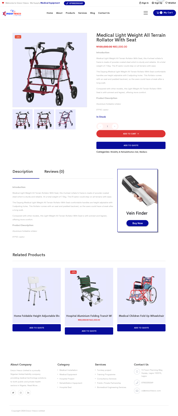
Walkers (143, 151)
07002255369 (74, 3)
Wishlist (172, 3)
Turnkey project (104, 370)
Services (82, 13)
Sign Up (158, 3)
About (59, 13)
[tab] (28, 171)
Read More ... (33, 385)
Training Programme (106, 374)
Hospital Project (66, 378)
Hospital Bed (65, 387)
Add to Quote (131, 145)
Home (50, 13)
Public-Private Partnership (109, 383)
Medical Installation (68, 370)
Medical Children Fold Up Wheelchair (141, 316)
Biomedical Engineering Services (111, 387)
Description (22, 171)
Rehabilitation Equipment (70, 383)
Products (70, 13)
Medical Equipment (50, 3)
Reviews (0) (54, 171)
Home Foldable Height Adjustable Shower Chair (43, 316)
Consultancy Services (106, 378)
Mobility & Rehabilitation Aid (124, 151)
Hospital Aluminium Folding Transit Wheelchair (94, 316)
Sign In (145, 3)
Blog (92, 13)
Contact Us (104, 13)
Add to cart (129, 133)
